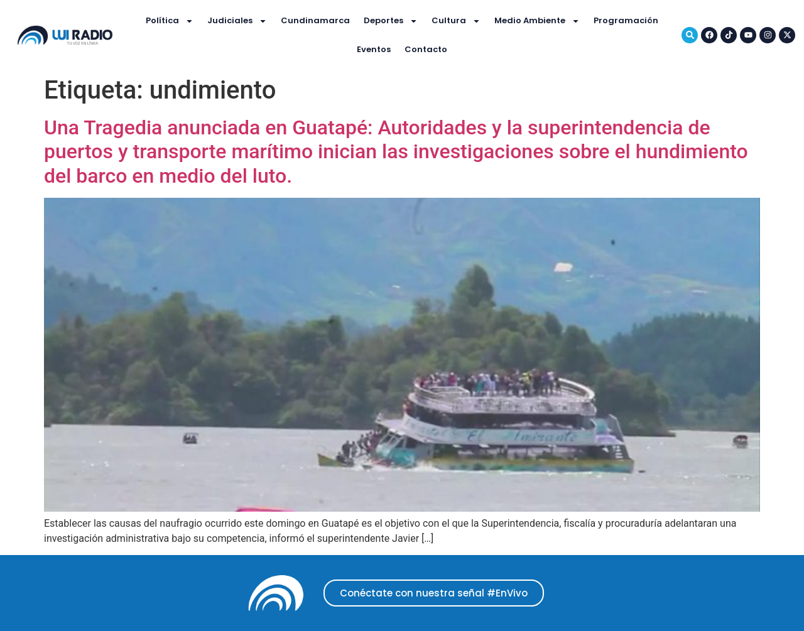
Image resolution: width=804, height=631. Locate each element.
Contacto (426, 49)
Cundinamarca (315, 20)
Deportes (391, 21)
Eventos (374, 49)
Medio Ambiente (537, 21)
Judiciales (237, 21)
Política (169, 21)
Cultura (456, 21)
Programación (626, 20)
